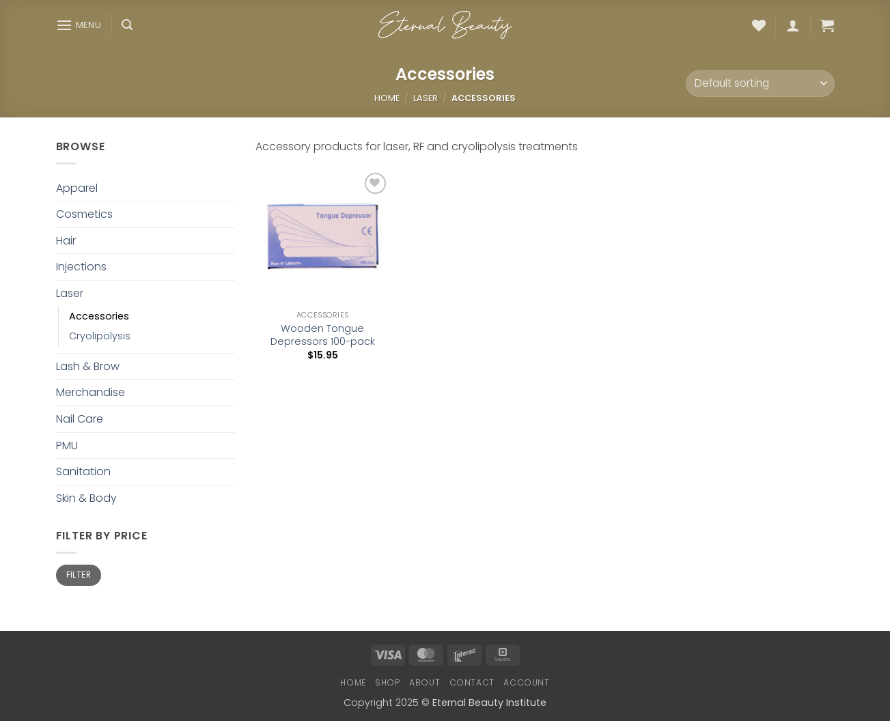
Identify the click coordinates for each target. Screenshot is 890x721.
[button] (79, 25)
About (424, 682)
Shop (387, 682)
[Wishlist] (759, 25)
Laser (425, 98)
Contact (472, 682)
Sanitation (83, 471)
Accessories (99, 316)
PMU (67, 445)
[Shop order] (760, 83)
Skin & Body (86, 498)
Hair (66, 241)
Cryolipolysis (99, 336)
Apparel (77, 188)
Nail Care (79, 419)
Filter (78, 574)
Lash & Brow (88, 366)
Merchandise (90, 392)
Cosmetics (84, 214)
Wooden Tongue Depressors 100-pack (322, 335)
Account (526, 682)
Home (387, 98)
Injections (81, 266)
